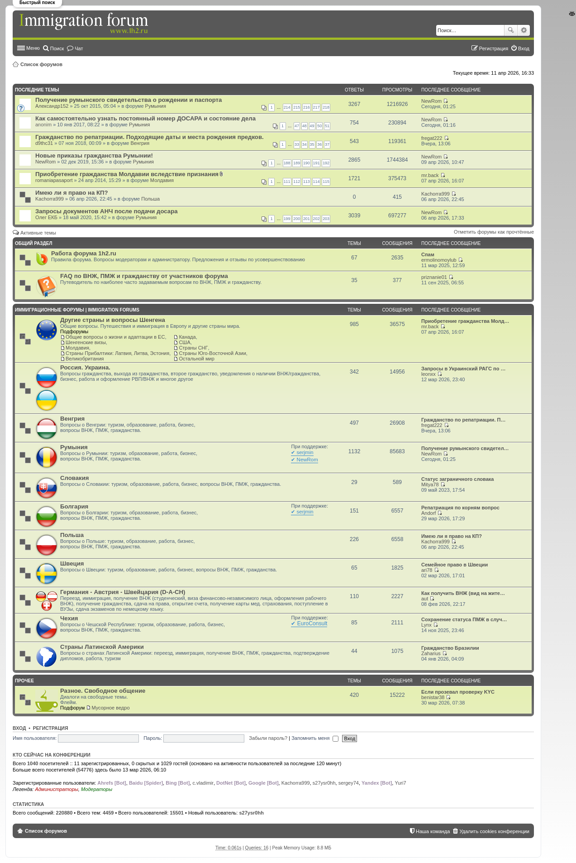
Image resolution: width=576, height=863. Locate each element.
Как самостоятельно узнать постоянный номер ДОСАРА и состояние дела (145, 118)
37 (327, 144)
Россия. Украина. (85, 367)
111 (287, 181)
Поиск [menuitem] (57, 48)
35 (312, 144)
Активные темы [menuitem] (38, 232)
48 (304, 126)
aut (424, 598)
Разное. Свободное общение (102, 690)
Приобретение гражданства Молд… (465, 321)
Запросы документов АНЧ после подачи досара (106, 211)
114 (316, 181)
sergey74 (348, 783)
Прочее (24, 680)
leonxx (428, 374)
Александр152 (51, 106)
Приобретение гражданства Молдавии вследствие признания (127, 174)
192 (326, 163)
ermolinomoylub (439, 260)
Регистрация (50, 728)
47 (297, 126)
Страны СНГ (193, 347)
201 (306, 218)
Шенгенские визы (86, 342)
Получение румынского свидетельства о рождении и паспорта (128, 99)
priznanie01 (434, 277)
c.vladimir (202, 783)
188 (287, 163)
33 (297, 144)
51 (327, 126)
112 (296, 181)
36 (319, 144)
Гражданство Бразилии (450, 648)
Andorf (428, 513)
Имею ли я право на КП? (71, 192)
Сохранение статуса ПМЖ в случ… (464, 619)
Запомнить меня (314, 738)
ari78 (426, 570)
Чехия (69, 618)
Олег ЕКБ (46, 217)
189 (296, 163)
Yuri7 (400, 783)
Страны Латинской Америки (102, 646)
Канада (187, 337)
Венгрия (139, 143)
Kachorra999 (49, 198)
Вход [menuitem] (523, 48)
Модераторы (96, 789)
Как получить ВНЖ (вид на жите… (463, 593)
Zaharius (431, 653)
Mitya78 (430, 484)
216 (306, 107)
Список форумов (41, 64)
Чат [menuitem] (79, 48)
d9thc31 (44, 143)
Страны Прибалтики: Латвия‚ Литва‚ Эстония (117, 353)
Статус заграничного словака (457, 479)
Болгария (74, 506)
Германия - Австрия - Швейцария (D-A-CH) (123, 592)
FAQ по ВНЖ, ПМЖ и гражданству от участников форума (144, 276)
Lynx (426, 625)
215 (296, 107)
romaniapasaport (54, 180)
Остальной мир (196, 358)
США (184, 342)
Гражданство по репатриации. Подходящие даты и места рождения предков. (149, 137)
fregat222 (431, 138)
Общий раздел (33, 243)
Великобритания (85, 358)
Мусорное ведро (110, 707)
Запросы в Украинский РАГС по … (463, 368)
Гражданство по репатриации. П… (463, 419)
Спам (427, 254)
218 (326, 107)
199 (287, 218)
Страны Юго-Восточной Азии (212, 353)
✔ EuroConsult (309, 623)
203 (326, 218)
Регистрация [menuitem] (493, 48)
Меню (33, 48)
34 (304, 144)
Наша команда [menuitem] (433, 831)
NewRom (431, 101)
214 (287, 107)
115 (326, 181)
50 (319, 126)
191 (316, 163)
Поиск (511, 30)
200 (296, 218)
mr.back (430, 175)
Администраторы (56, 789)
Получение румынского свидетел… (465, 448)
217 (316, 107)
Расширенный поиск (524, 30)
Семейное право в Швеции (454, 564)
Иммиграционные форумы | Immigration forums (77, 309)
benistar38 (432, 697)
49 (312, 126)
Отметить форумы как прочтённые (494, 232)
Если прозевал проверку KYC (458, 692)
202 (316, 218)
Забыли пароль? (268, 738)
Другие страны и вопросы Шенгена (112, 319)
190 (306, 163)
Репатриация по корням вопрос (460, 507)
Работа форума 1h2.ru (83, 253)
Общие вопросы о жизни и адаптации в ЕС (115, 337)
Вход (19, 728)
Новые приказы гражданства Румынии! (94, 155)
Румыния (155, 106)
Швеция (72, 563)
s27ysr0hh (324, 783)
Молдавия (162, 180)
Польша (150, 198)
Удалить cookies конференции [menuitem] (494, 831)
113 (306, 181)
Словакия (74, 478)
